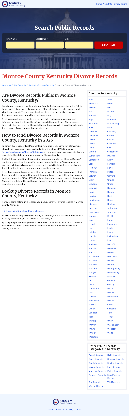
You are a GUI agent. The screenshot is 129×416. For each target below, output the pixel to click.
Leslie (110, 228)
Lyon (109, 240)
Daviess (111, 156)
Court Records (96, 359)
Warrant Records (97, 386)
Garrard (111, 176)
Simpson (111, 309)
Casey (91, 144)
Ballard (110, 103)
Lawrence (112, 224)
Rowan (110, 301)
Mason (110, 252)
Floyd (109, 168)
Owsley (110, 284)
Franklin (93, 172)
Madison (93, 244)
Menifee (93, 264)
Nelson (92, 276)
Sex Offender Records (113, 376)
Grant (91, 180)
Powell (110, 292)
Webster (111, 329)
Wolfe (110, 333)
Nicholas (111, 276)
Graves (110, 180)
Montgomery (113, 268)
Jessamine (94, 212)
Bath (109, 107)
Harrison (93, 196)
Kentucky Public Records (14, 85)
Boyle (91, 119)
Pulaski (92, 296)
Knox (91, 220)
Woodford (93, 337)
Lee (90, 228)
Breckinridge (113, 123)
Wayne (92, 329)
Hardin (92, 192)
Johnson (111, 212)
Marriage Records (97, 371)
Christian (111, 144)
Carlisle (111, 135)
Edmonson (94, 160)
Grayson (93, 184)
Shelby (92, 309)
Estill (91, 164)
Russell (92, 305)
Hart (109, 196)
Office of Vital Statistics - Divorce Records (24, 211)
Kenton (92, 216)
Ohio (91, 280)
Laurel (92, 224)
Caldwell (93, 131)
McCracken (94, 256)
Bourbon (93, 115)
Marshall (111, 248)
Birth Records (114, 355)
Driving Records (115, 363)
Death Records (96, 363)
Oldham (111, 280)
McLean (93, 260)
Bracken (111, 119)
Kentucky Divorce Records (41, 85)
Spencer (93, 313)
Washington (113, 325)
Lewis (110, 232)
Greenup (93, 188)
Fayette (111, 164)
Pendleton (94, 288)
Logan (92, 240)
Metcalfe (93, 268)
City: (67, 39)
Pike (91, 292)
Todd (91, 317)
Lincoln (92, 236)
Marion (92, 248)
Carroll (92, 139)
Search (108, 45)
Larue (110, 220)
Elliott (110, 160)
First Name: (12, 39)
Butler (110, 127)
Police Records (114, 371)
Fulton (110, 172)
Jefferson (112, 208)
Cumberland (94, 156)
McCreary (112, 256)
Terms (124, 4)
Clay (109, 148)
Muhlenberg (113, 272)
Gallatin (92, 176)
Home (99, 4)
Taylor (110, 313)
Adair (91, 99)
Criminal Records (115, 359)
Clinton (92, 152)
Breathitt (93, 123)
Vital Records (113, 382)
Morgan (92, 272)
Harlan (110, 192)
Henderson (94, 200)
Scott (110, 305)
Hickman (93, 204)
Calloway (111, 131)
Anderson (93, 103)
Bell (90, 111)
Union (110, 321)
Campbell (93, 135)
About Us (107, 4)
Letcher (93, 232)
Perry (110, 288)
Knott (110, 216)
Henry (110, 200)
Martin (92, 252)
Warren (92, 325)
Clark (91, 148)
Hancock (111, 188)
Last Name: (41, 39)
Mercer (111, 264)
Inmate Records (96, 367)
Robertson (112, 296)
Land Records (113, 367)
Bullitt (91, 127)
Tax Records (95, 382)
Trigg (109, 317)
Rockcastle (94, 301)
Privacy (116, 4)
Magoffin (111, 244)
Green (110, 184)
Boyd (109, 115)
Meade (110, 260)
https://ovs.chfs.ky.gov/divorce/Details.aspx (23, 152)
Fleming (92, 168)
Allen (109, 99)
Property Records (97, 375)
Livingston (112, 236)
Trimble (92, 321)
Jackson (92, 208)
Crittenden (112, 152)
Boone (110, 111)
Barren (92, 107)
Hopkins (111, 204)
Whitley (92, 333)
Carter (110, 139)
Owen (91, 284)
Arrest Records (96, 355)
